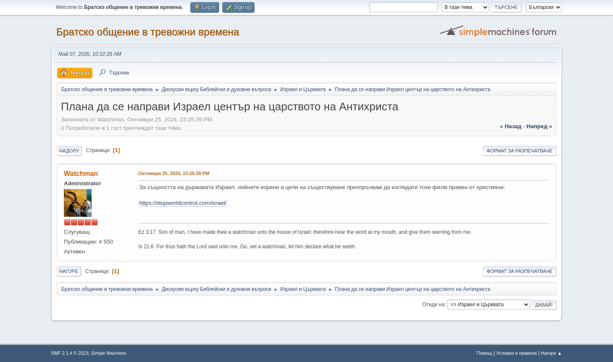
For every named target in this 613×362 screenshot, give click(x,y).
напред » (539, 126)
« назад (510, 126)
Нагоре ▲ (551, 353)
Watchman (81, 173)
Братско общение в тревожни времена (147, 31)
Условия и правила (516, 353)
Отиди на (434, 304)
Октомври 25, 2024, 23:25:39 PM (173, 173)
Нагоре (68, 271)
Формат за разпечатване (520, 150)
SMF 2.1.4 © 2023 (70, 353)
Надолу (69, 150)
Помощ (484, 353)
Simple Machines (108, 353)
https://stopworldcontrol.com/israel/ (182, 203)
